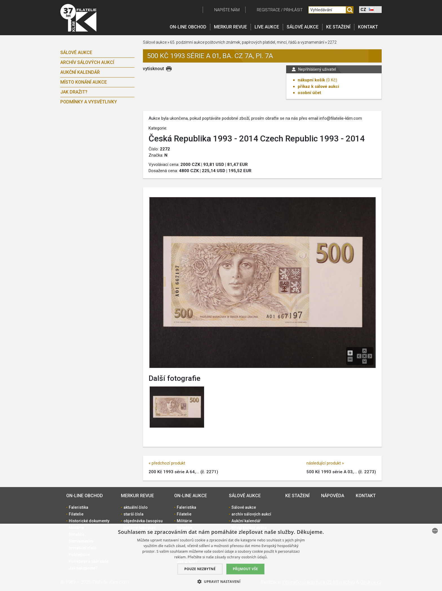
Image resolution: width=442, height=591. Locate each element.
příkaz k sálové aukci (318, 86)
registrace (268, 10)
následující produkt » (325, 463)
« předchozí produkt (167, 463)
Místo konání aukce (83, 82)
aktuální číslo (135, 507)
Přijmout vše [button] (245, 568)
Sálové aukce (303, 27)
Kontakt (368, 27)
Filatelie (76, 514)
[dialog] (221, 557)
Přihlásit (293, 10)
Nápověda (332, 495)
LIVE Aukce (267, 27)
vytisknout (153, 68)
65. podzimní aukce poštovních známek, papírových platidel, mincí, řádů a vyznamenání (247, 42)
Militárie (184, 521)
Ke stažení (338, 27)
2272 (332, 42)
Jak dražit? (73, 92)
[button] (221, 581)
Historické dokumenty (89, 521)
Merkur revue (230, 27)
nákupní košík (311, 80)
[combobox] (435, 531)
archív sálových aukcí (87, 62)
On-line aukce (190, 495)
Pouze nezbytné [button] (200, 568)
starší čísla (133, 514)
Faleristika (78, 507)
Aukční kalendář (80, 72)
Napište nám (227, 10)
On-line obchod (188, 27)
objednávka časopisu (143, 521)
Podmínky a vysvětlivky (88, 102)
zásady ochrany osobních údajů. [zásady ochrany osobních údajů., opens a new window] (241, 557)
